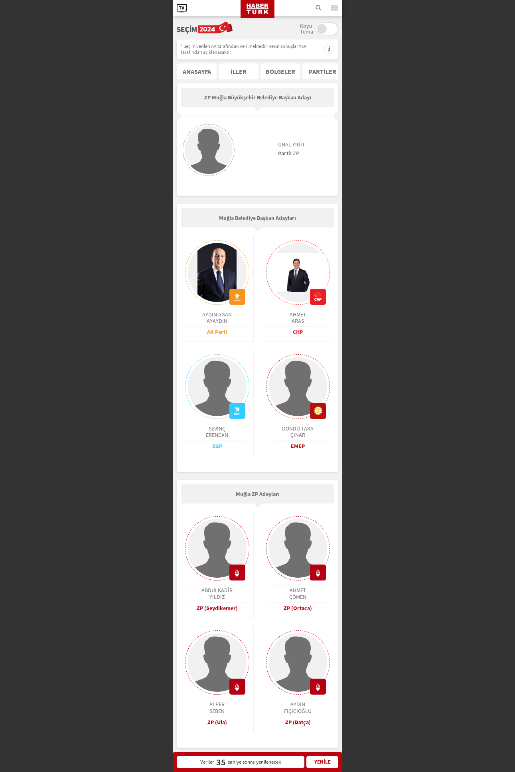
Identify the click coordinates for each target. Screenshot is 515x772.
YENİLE (322, 761)
